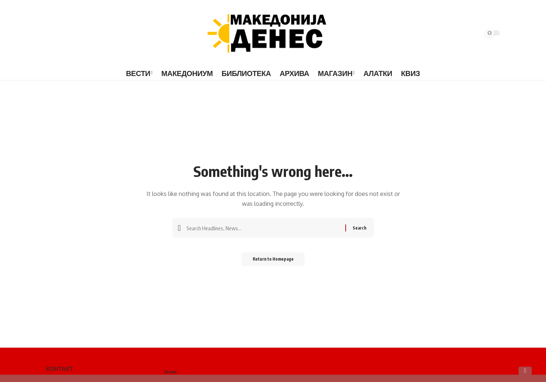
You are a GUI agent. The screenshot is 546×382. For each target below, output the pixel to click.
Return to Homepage (273, 261)
